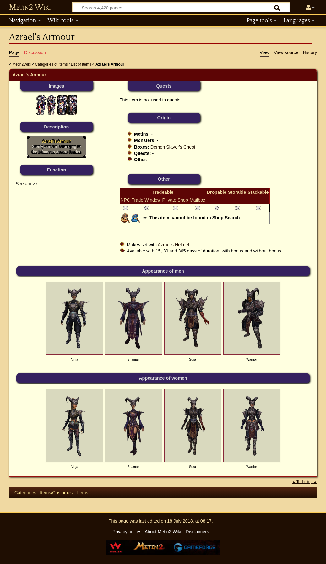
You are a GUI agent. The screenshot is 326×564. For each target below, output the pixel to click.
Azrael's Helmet (173, 244)
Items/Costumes (56, 492)
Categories (25, 492)
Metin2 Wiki (30, 7)
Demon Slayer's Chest (172, 146)
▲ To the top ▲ (304, 482)
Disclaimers (197, 531)
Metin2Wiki (21, 64)
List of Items (81, 64)
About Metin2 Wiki (163, 531)
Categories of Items (51, 64)
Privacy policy (126, 531)
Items (82, 492)
